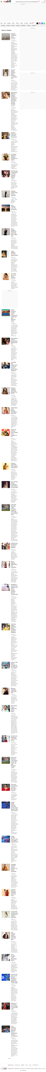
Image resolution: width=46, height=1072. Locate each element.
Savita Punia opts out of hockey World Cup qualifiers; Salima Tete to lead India (14, 979)
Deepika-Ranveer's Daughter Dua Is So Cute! (13, 892)
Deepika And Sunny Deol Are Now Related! (14, 545)
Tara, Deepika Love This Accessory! (14, 207)
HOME (2, 23)
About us (40, 1068)
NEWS (5, 23)
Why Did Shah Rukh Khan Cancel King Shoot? (14, 465)
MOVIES (13, 23)
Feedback (36, 1068)
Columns (18, 25)
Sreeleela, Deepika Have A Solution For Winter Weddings (14, 868)
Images (13, 25)
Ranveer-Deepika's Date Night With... (14, 690)
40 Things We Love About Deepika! (13, 276)
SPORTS (21, 23)
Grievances (24, 1070)
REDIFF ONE (31, 23)
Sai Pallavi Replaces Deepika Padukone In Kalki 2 (14, 157)
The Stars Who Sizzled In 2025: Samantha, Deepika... (14, 787)
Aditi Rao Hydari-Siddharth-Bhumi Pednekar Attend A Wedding (13, 628)
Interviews (23, 25)
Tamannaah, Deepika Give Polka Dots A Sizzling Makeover (14, 914)
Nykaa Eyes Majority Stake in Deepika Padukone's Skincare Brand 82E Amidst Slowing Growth (14, 99)
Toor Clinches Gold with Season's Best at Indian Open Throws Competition (14, 1031)
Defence (8, 25)
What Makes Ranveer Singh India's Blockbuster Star (14, 341)
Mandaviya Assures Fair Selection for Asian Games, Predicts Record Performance (14, 589)
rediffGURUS (34, 1)
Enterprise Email (24, 1)
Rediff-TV (37, 1)
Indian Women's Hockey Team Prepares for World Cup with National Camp (14, 315)
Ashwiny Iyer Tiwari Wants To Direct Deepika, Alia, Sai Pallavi (14, 174)
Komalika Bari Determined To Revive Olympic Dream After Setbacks (14, 366)
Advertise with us (18, 1068)
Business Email (29, 1)
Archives (34, 25)
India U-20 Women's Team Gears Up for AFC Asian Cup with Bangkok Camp (14, 762)
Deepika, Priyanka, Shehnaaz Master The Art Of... (14, 390)
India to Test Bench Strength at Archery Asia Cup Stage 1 (14, 665)
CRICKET (17, 23)
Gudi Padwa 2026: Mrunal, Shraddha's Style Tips (14, 410)
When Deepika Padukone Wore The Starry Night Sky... (14, 232)
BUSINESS (9, 23)
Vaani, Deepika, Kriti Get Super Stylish (14, 253)
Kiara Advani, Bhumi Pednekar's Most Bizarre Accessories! (14, 484)
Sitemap (32, 1068)
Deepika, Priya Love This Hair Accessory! (14, 135)
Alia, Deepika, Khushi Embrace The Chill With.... (13, 936)
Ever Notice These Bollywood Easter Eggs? (14, 708)
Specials (29, 25)
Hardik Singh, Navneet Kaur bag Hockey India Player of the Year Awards (14, 806)
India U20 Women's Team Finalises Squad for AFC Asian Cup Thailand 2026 (14, 509)
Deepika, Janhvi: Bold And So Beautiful (14, 193)
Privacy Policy (28, 1068)
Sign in (45, 0)
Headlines (3, 25)
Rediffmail (17, 1)
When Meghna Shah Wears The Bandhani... (14, 564)
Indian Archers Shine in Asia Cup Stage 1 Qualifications (14, 839)
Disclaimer (23, 1068)
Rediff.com (12, 1068)
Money (20, 1)
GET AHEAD (26, 23)
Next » (9, 1058)
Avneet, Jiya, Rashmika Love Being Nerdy (14, 738)
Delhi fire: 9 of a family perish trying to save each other (14, 1006)
